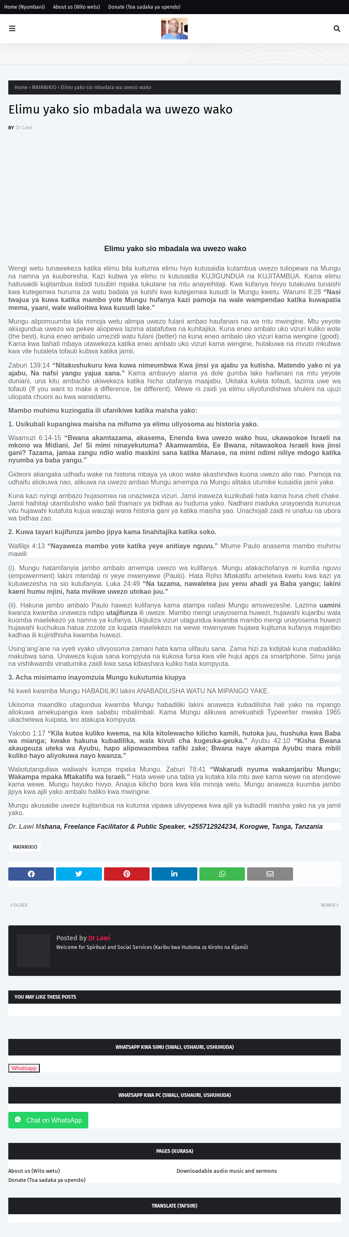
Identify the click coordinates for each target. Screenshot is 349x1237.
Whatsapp (24, 1068)
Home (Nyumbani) (24, 7)
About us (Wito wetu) (76, 7)
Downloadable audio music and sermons (227, 1171)
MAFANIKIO (44, 87)
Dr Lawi (24, 127)
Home (21, 87)
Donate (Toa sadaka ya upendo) (144, 7)
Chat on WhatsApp (48, 1120)
